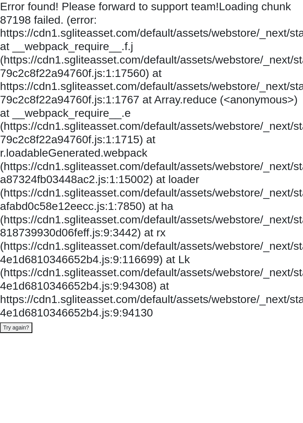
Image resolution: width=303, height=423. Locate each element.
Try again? (16, 327)
